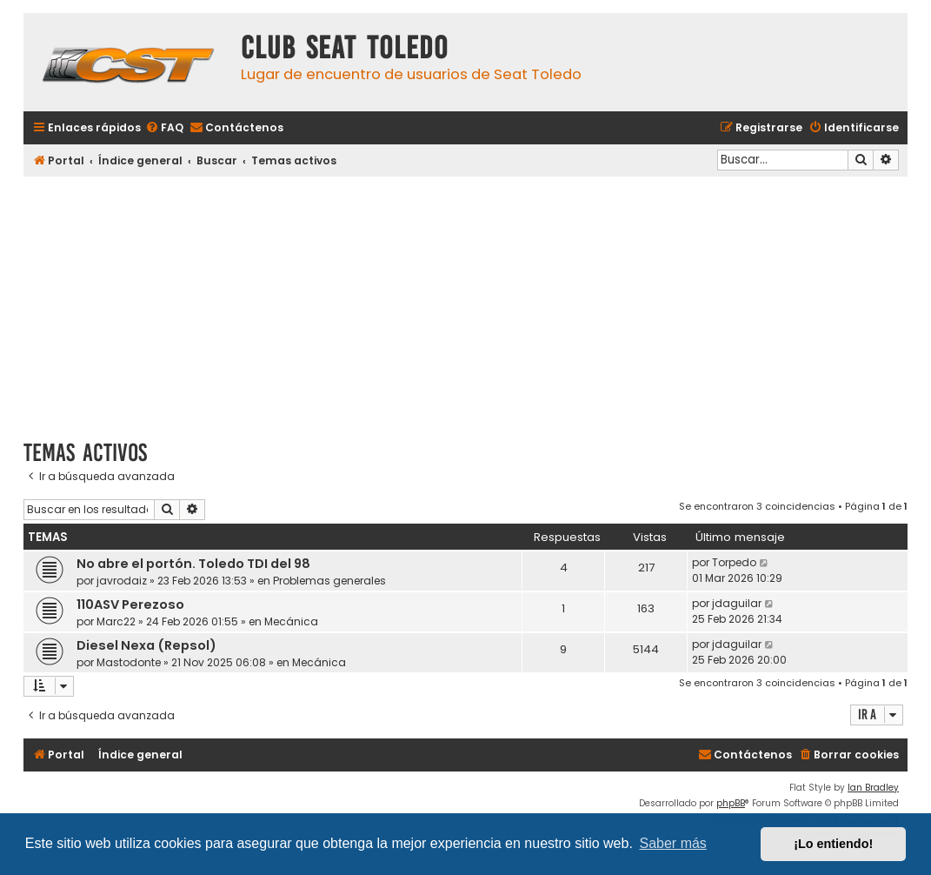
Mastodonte (128, 662)
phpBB (730, 803)
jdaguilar (736, 603)
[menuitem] (164, 128)
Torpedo (734, 562)
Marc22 (116, 621)
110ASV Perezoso (130, 604)
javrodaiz (121, 580)
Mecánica (291, 621)
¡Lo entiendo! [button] (833, 844)
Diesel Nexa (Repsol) (146, 645)
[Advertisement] (465, 302)
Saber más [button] (673, 843)
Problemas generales (329, 580)
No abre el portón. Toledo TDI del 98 (193, 563)
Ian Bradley (873, 787)
